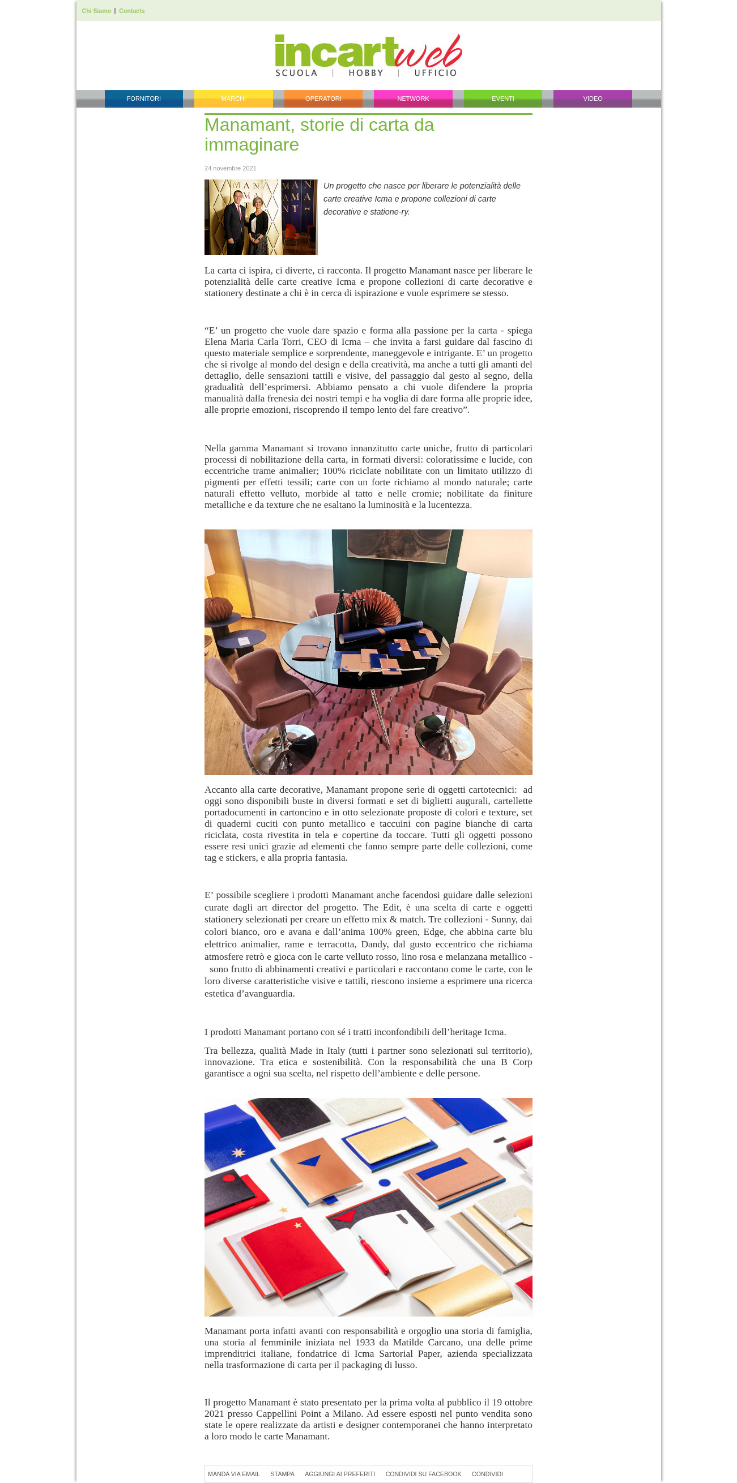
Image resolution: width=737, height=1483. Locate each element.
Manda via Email (234, 1474)
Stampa (283, 1474)
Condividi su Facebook (424, 1474)
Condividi (487, 1474)
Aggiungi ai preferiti (340, 1474)
